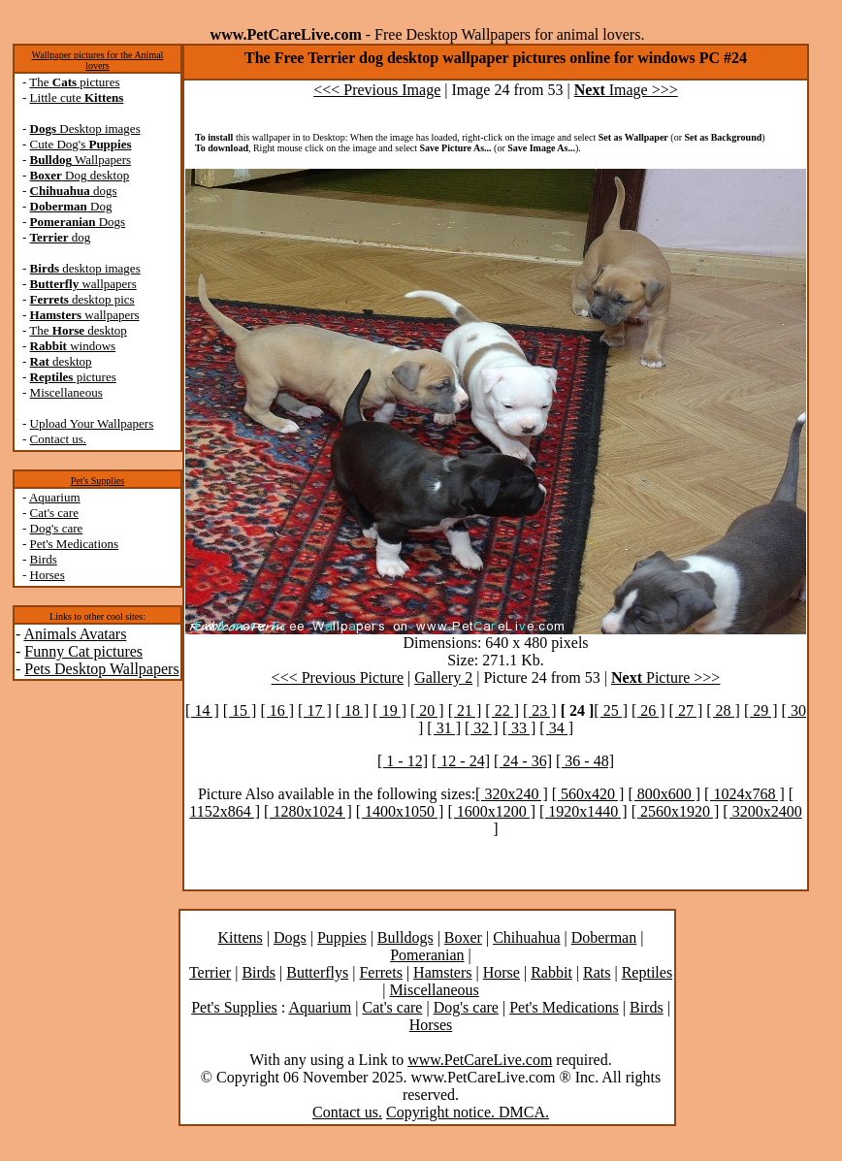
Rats (596, 972)
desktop (61, 361)
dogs (73, 190)
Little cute (77, 97)
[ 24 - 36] (523, 761)
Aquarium (55, 497)
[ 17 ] (315, 710)
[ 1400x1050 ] (400, 811)
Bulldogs (405, 937)
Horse (501, 972)
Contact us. (58, 439)
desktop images (85, 268)
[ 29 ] (761, 710)
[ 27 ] (686, 710)
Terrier (210, 972)
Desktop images (85, 128)
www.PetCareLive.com (479, 1059)
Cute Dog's (81, 144)
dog (60, 237)
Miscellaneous (66, 392)
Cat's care (54, 512)
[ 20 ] (427, 710)
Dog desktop (80, 175)
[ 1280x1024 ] (308, 811)
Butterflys (317, 972)
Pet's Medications (74, 543)
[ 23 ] (540, 710)
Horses (47, 574)
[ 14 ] (202, 710)
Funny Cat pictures (83, 651)
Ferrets (380, 972)
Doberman (604, 937)
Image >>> (626, 89)
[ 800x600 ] (664, 794)
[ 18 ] (353, 710)
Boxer (463, 937)
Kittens (240, 937)
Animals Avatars (74, 634)
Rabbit (551, 972)
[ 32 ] (482, 728)
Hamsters (442, 972)
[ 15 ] (240, 710)
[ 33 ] (519, 728)
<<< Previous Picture (338, 677)
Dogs (78, 221)
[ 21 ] (465, 710)
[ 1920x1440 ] (583, 811)
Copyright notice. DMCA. (467, 1112)
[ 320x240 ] (511, 794)
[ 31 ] (444, 728)
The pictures (74, 82)
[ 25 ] (611, 710)
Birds (43, 559)
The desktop (77, 330)
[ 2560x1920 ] (676, 811)
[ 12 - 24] (461, 761)
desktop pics (82, 299)
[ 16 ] (277, 710)
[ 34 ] (556, 728)
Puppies (342, 937)
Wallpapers (81, 159)
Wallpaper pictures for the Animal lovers (98, 60)
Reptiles (647, 972)
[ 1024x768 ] (744, 794)
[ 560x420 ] (588, 794)
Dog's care (56, 528)
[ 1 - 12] (402, 761)
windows (73, 346)
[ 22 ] (502, 710)
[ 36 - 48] (585, 761)
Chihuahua (526, 937)
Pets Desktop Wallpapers (101, 669)
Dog (71, 206)
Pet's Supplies (97, 480)
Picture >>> (665, 677)
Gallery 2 (443, 677)
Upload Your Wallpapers (92, 423)
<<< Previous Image (376, 89)
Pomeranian (427, 955)
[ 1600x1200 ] (491, 811)
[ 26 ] (648, 710)
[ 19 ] (389, 710)
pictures (73, 377)
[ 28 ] (723, 710)
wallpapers (83, 283)
